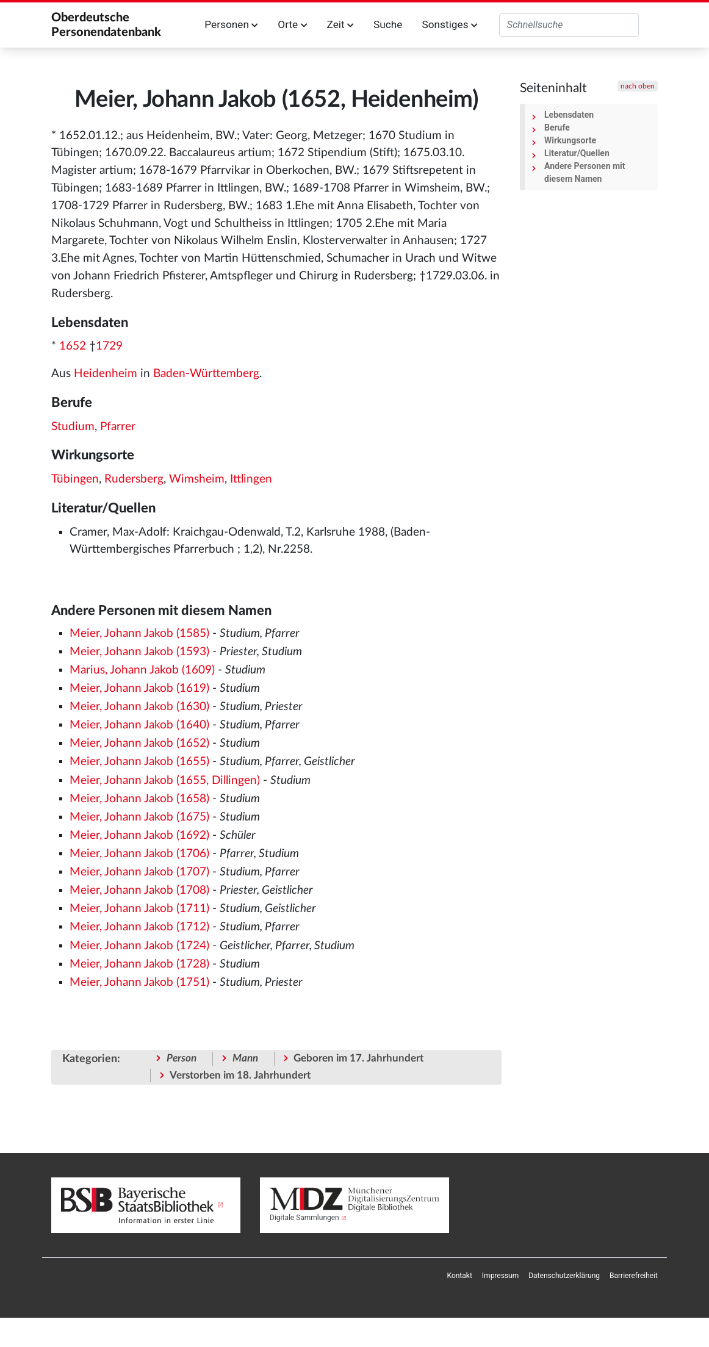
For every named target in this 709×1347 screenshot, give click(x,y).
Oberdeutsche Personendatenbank (106, 25)
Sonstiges (449, 24)
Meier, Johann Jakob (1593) (139, 652)
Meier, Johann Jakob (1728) (139, 964)
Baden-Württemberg (206, 373)
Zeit (340, 24)
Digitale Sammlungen (304, 1217)
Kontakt (459, 1275)
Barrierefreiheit (634, 1275)
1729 (109, 346)
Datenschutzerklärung (564, 1275)
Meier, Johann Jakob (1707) (139, 872)
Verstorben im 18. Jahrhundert (240, 1075)
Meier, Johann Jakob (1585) (139, 633)
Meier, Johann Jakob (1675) (139, 817)
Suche (387, 24)
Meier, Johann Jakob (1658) (139, 799)
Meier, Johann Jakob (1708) (139, 890)
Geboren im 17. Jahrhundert (358, 1058)
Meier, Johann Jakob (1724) (139, 946)
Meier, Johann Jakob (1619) (139, 688)
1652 (72, 346)
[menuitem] (459, 1275)
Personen (231, 24)
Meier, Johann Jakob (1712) (139, 927)
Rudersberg (134, 479)
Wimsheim (197, 479)
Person (181, 1058)
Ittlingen (251, 479)
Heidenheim (105, 373)
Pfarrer (117, 427)
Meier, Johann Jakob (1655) (139, 761)
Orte (292, 24)
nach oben (638, 86)
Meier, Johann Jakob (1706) (139, 854)
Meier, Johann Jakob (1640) (139, 725)
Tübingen (75, 479)
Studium (73, 427)
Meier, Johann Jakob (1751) (139, 982)
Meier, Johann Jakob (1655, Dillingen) (165, 780)
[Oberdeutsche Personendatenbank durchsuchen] (569, 25)
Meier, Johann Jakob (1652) (139, 743)
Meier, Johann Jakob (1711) (139, 908)
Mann (245, 1058)
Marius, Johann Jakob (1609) (142, 670)
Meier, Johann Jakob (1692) (139, 835)
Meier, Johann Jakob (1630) (139, 707)
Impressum (500, 1275)
